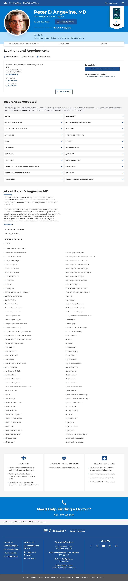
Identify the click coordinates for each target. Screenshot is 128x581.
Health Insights (11, 546)
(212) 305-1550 (12, 85)
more (82, 38)
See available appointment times (102, 69)
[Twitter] (97, 546)
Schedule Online (65, 22)
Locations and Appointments (24, 44)
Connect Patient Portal (31, 547)
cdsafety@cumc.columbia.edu (64, 568)
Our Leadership (11, 549)
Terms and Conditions (65, 577)
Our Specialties (11, 557)
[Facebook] (91, 546)
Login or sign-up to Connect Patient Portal (100, 76)
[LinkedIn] (116, 546)
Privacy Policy (50, 577)
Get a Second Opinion (30, 553)
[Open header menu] (122, 3)
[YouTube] (104, 546)
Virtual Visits (30, 559)
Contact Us (29, 542)
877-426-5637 (64, 555)
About (104, 44)
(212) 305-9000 (42, 22)
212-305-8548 (64, 561)
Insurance (64, 44)
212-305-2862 (100, 577)
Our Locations (10, 553)
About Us (8, 542)
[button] (64, 91)
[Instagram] (110, 546)
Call (64, 515)
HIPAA (77, 577)
